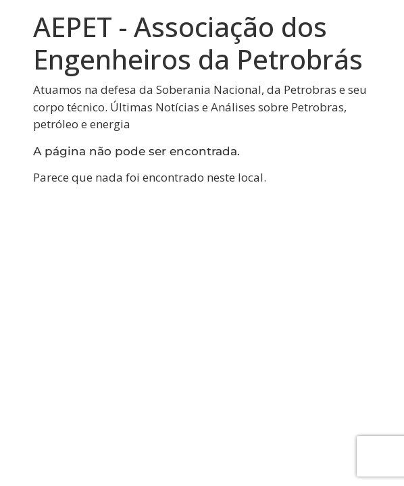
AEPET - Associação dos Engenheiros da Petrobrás (198, 43)
